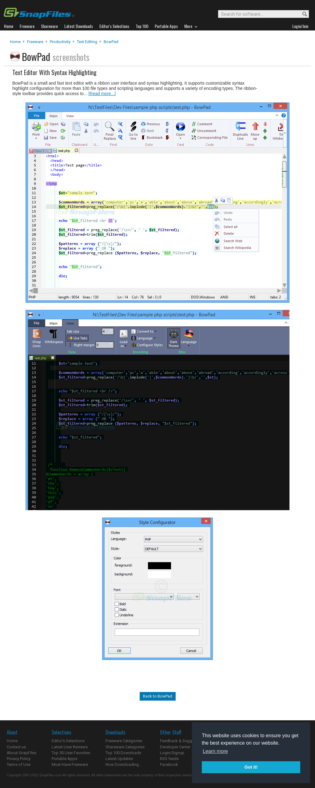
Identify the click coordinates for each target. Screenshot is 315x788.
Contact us (16, 747)
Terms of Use (18, 764)
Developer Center (175, 747)
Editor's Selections (68, 740)
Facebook (169, 764)
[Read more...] (102, 93)
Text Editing (87, 41)
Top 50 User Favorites (71, 752)
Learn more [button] (215, 751)
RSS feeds (169, 758)
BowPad (111, 41)
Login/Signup (172, 752)
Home (15, 41)
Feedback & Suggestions (182, 740)
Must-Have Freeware (70, 764)
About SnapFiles (21, 752)
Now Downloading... (124, 764)
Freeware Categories (124, 740)
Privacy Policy (18, 758)
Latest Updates (119, 758)
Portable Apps (64, 758)
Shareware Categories (125, 747)
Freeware (35, 41)
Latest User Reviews (70, 747)
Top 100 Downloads (123, 752)
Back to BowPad (157, 696)
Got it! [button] (251, 767)
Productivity (60, 41)
